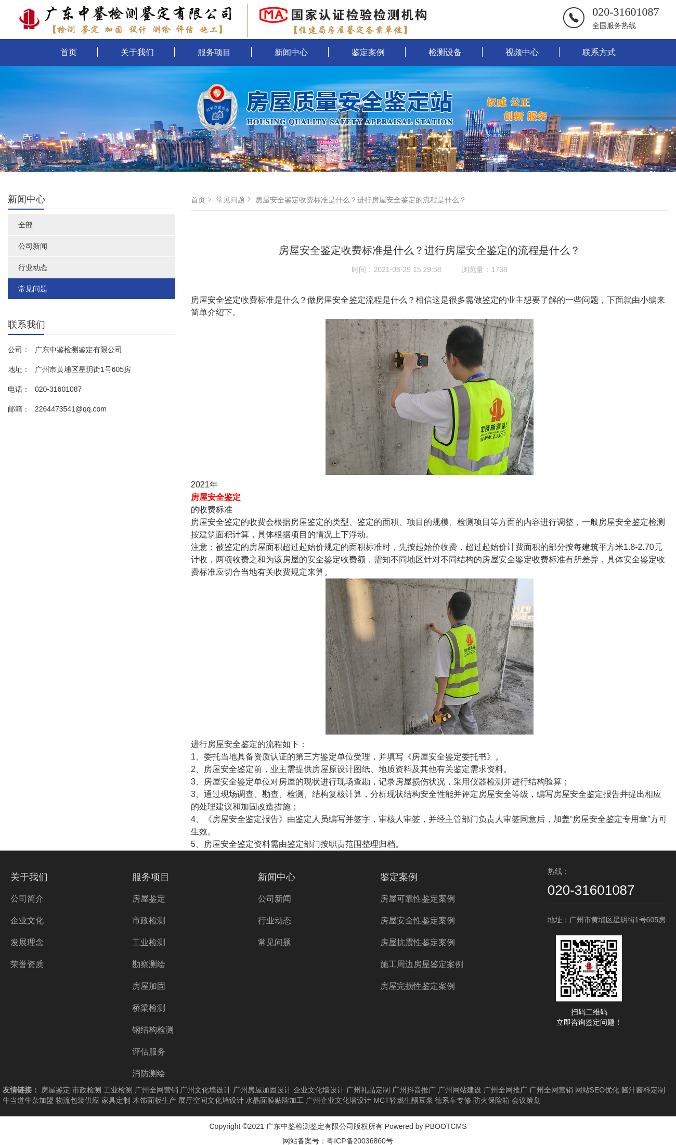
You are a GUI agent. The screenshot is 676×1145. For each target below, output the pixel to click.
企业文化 (27, 920)
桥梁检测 (148, 1008)
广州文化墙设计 (205, 1090)
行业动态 (32, 267)
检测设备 (445, 52)
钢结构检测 (153, 1029)
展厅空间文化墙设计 (211, 1100)
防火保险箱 (491, 1100)
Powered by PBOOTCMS (426, 1126)
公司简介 (27, 898)
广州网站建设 (460, 1090)
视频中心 (522, 52)
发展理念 (27, 942)
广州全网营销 (156, 1090)
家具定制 (116, 1100)
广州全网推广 (505, 1090)
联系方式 (599, 52)
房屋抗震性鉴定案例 (417, 942)
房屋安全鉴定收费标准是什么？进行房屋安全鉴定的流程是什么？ (360, 200)
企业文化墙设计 (318, 1090)
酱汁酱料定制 (643, 1090)
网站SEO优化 (597, 1090)
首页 (68, 52)
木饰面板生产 (154, 1100)
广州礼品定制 (368, 1090)
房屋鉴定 (148, 898)
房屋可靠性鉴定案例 (417, 898)
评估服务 (148, 1051)
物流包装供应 (77, 1100)
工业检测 (148, 942)
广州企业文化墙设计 (338, 1100)
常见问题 (32, 289)
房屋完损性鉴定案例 (417, 986)
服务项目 (214, 52)
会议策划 (526, 1100)
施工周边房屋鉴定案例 (421, 964)
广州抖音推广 (414, 1090)
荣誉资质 (27, 964)
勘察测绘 (148, 964)
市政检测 (148, 920)
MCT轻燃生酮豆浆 (403, 1100)
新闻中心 (291, 52)
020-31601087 (625, 11)
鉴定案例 (368, 52)
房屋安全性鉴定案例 (417, 920)
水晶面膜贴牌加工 (274, 1100)
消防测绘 (148, 1073)
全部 (25, 225)
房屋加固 (148, 986)
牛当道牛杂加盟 (28, 1100)
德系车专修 (453, 1100)
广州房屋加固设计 (262, 1090)
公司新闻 (32, 246)
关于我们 (137, 52)
